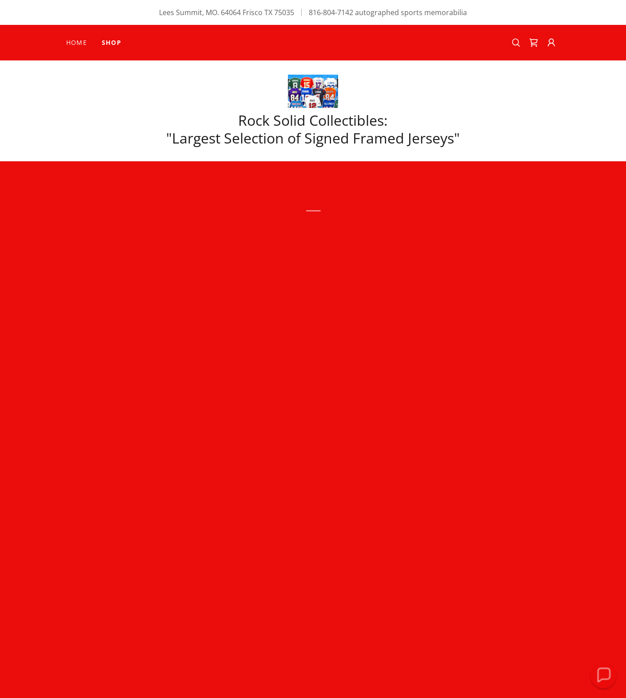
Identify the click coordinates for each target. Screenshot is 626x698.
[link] (313, 91)
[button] (533, 43)
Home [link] (77, 42)
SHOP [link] (112, 42)
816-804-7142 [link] (331, 12)
